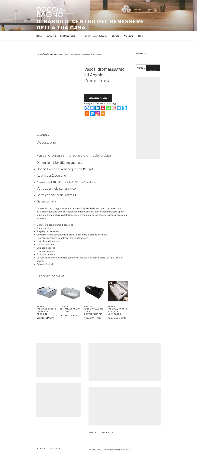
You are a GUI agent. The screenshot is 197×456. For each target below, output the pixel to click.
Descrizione (43, 135)
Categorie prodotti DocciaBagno (63, 36)
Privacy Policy (95, 449)
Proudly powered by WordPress (117, 449)
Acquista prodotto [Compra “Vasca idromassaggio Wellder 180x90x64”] (117, 318)
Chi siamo (128, 36)
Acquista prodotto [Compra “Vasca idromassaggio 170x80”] (69, 315)
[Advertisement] (148, 118)
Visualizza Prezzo (98, 98)
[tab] (43, 135)
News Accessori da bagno (95, 36)
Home (39, 36)
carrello (115, 36)
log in (140, 36)
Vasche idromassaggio (52, 54)
